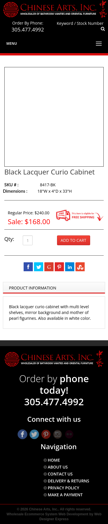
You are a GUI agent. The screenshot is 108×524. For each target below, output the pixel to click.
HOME (54, 460)
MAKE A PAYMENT (65, 494)
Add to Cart (73, 240)
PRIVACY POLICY (63, 487)
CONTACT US (60, 474)
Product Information (32, 288)
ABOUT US (58, 467)
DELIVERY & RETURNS (68, 481)
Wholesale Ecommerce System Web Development (47, 514)
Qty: (9, 238)
